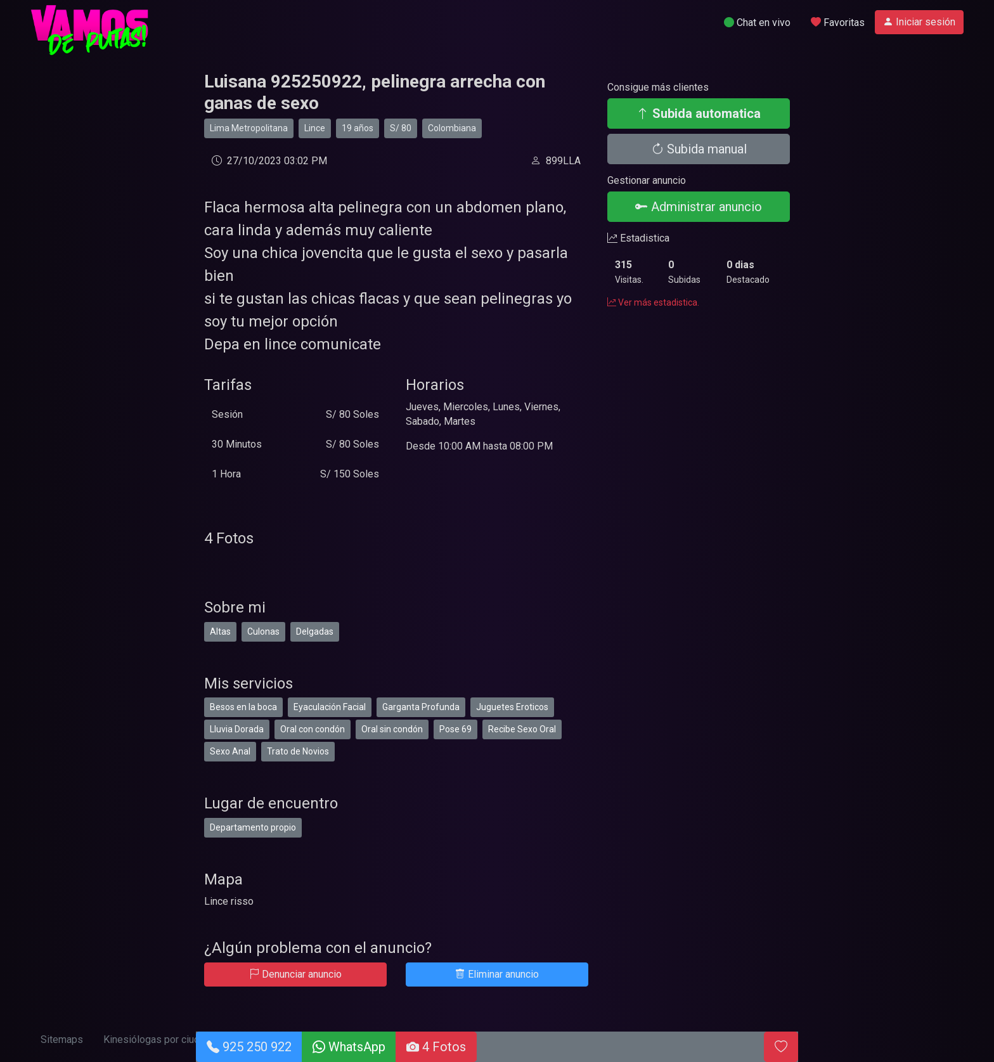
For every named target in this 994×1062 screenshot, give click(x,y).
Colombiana (452, 128)
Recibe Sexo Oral (522, 729)
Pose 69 (455, 729)
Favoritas (838, 22)
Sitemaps (62, 1039)
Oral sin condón (392, 729)
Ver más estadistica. (653, 302)
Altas (220, 631)
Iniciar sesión (919, 22)
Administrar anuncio (698, 206)
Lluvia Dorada (237, 729)
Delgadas (314, 631)
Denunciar (295, 974)
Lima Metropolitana (249, 128)
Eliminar (497, 974)
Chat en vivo (757, 22)
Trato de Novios (298, 751)
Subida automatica (698, 113)
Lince (314, 128)
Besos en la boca (243, 707)
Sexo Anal (230, 751)
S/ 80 (400, 128)
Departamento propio (253, 827)
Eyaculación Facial (330, 707)
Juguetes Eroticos (512, 707)
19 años (357, 128)
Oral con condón (312, 729)
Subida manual (699, 149)
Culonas (263, 631)
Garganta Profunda (421, 707)
